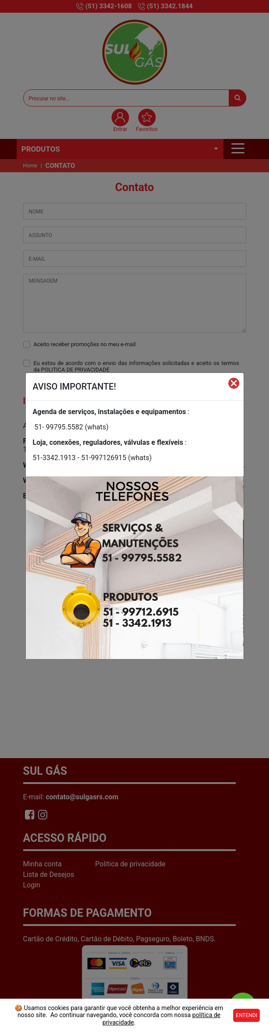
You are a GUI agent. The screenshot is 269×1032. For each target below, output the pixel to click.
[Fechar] (233, 383)
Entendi (246, 1015)
